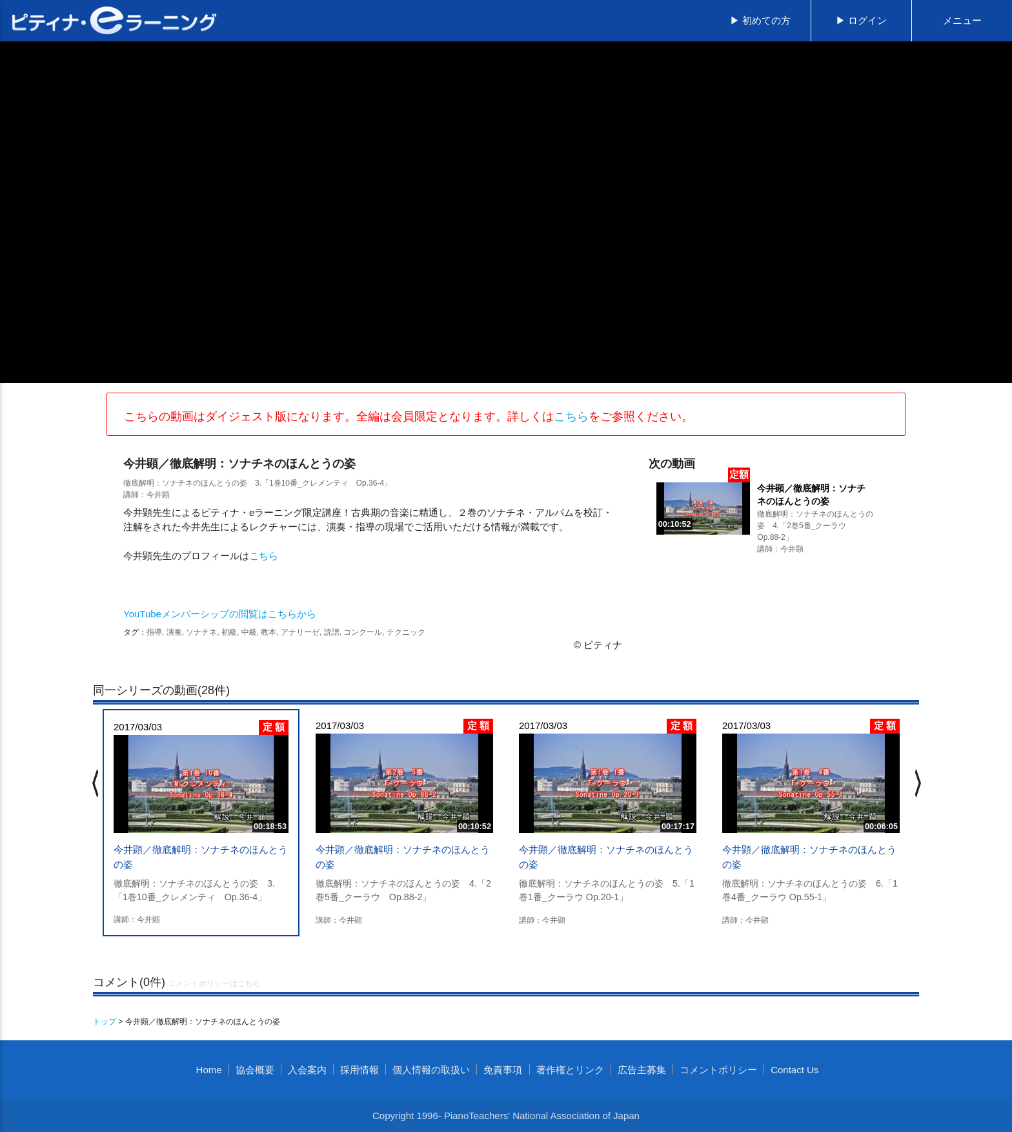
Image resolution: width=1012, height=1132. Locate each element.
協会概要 (255, 1069)
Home (209, 1069)
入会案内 (307, 1069)
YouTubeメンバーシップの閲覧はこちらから (219, 613)
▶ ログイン (861, 20)
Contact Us (794, 1069)
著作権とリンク (570, 1069)
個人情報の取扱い (431, 1069)
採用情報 (359, 1069)
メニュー (962, 20)
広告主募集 (642, 1069)
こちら (571, 416)
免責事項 (502, 1069)
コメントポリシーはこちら (214, 983)
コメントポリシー (718, 1069)
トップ (104, 1021)
